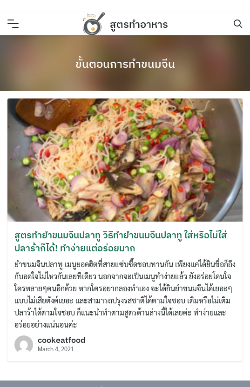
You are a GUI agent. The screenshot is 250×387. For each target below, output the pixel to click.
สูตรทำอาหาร (139, 24)
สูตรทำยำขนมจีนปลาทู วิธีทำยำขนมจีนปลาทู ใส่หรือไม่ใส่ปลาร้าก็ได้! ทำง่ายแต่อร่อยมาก (120, 241)
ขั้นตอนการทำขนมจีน (125, 63)
